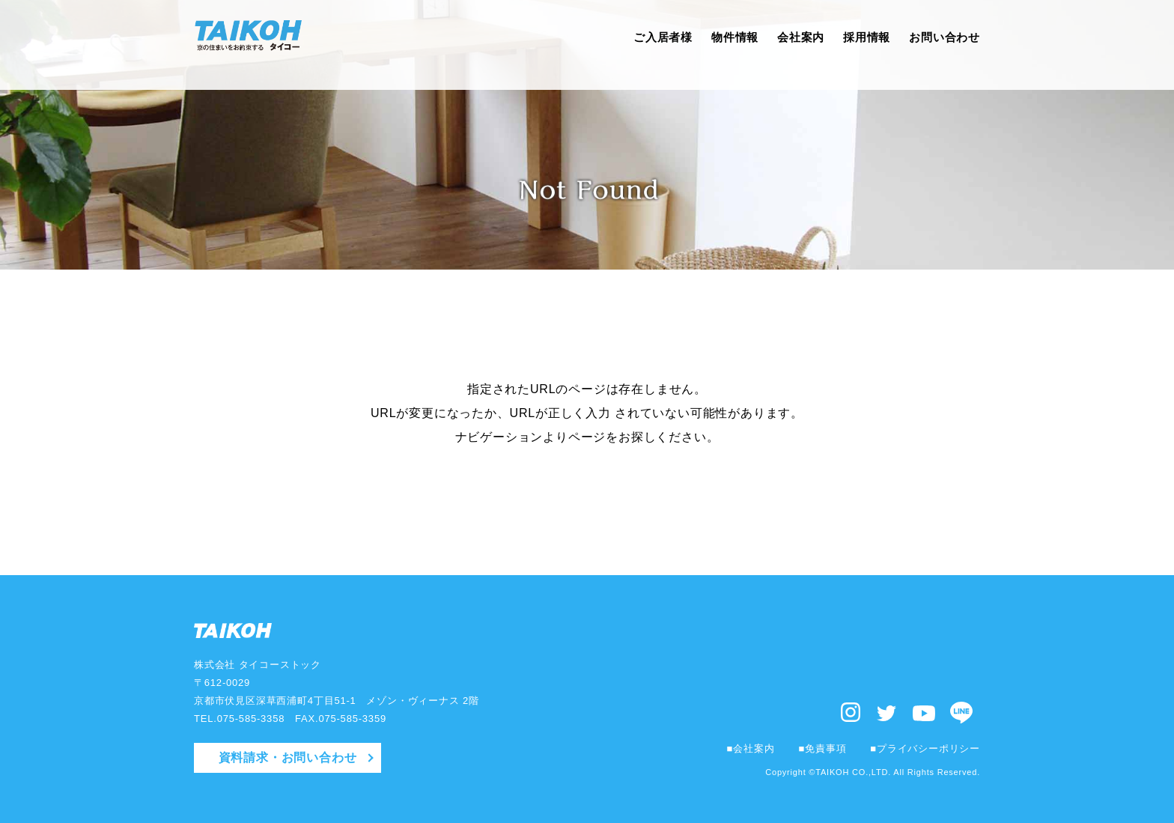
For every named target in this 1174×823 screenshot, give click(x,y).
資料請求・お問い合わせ (288, 757)
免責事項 (825, 748)
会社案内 (791, 44)
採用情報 (861, 44)
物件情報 (722, 44)
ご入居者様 (646, 44)
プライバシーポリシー (928, 748)
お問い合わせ (942, 44)
